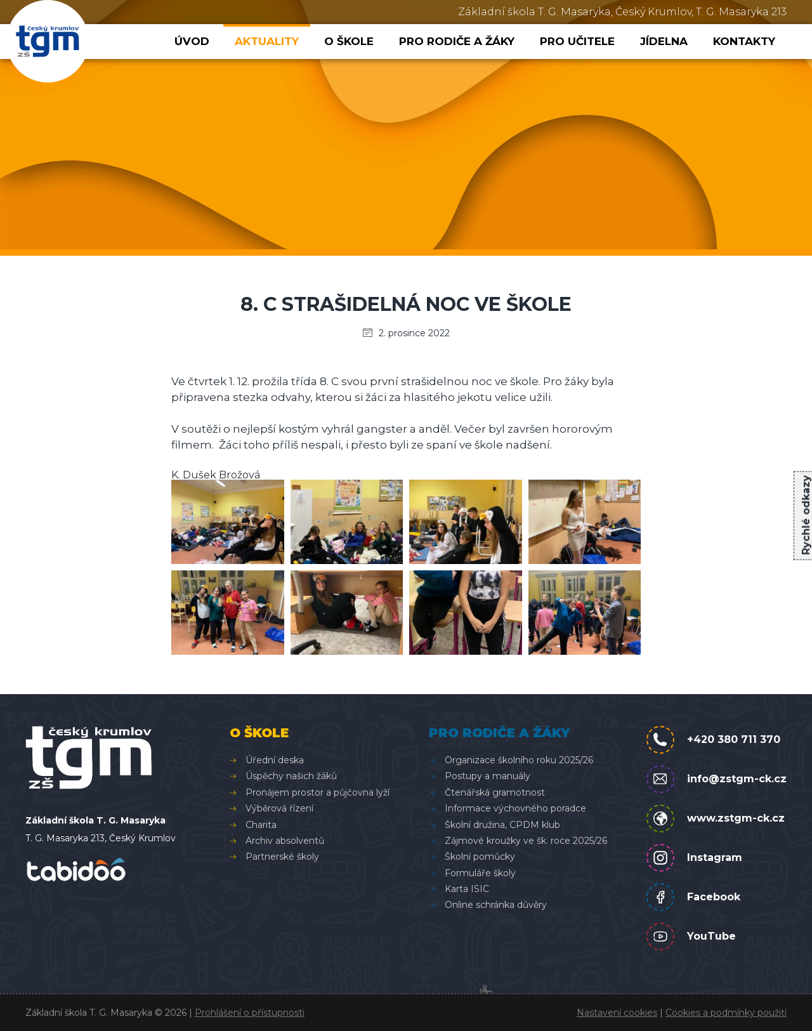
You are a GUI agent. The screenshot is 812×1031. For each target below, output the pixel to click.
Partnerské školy (282, 856)
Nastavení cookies (617, 1012)
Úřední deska (275, 760)
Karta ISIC (467, 889)
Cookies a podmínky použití (726, 1012)
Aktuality (267, 41)
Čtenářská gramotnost (495, 792)
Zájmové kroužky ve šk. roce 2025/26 (526, 840)
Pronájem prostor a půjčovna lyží (318, 792)
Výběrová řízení (279, 808)
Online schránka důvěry (496, 904)
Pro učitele (577, 41)
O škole (349, 41)
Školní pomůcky (480, 856)
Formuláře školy (480, 873)
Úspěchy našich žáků (291, 776)
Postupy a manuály (487, 776)
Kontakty (744, 41)
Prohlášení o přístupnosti (249, 1012)
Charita (261, 825)
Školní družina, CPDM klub (502, 825)
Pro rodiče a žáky (456, 41)
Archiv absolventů (285, 840)
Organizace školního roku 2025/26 (519, 760)
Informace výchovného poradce (515, 808)
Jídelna (664, 41)
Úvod (191, 41)
